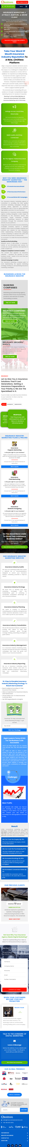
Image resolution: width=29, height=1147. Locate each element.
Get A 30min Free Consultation (14, 1055)
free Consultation (22, 2)
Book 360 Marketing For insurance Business (14, 544)
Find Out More (10, 302)
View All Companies (14, 1087)
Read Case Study (14, 916)
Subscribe (23, 1102)
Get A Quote (14, 464)
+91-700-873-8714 (8, 6)
